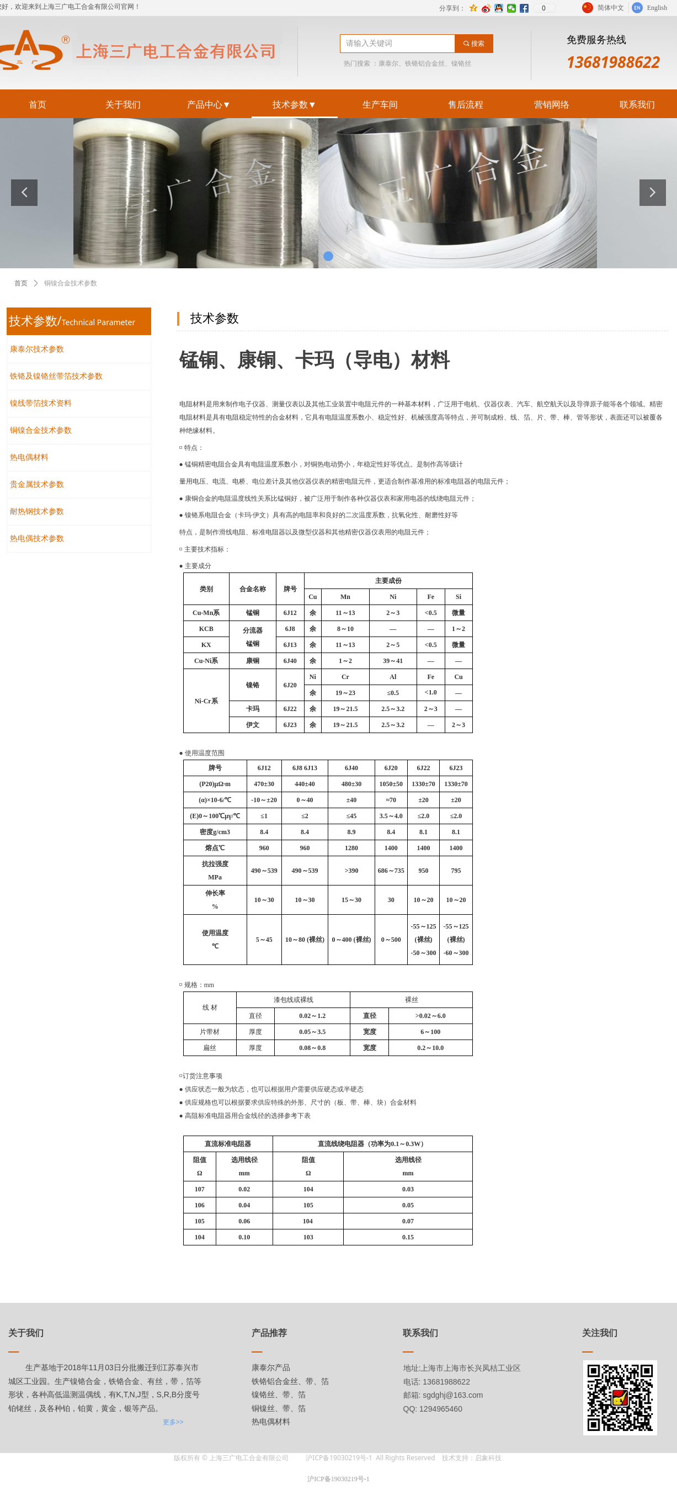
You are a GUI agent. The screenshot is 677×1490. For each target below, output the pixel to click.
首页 (21, 283)
